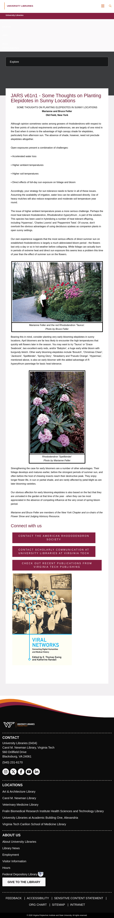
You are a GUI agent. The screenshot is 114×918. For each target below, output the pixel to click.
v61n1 (5, 44)
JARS (5, 35)
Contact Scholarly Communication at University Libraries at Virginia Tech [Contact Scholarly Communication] (53, 551)
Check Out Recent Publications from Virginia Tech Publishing (57, 565)
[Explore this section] (57, 62)
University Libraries (14, 15)
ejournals (6, 26)
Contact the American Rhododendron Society (53, 538)
